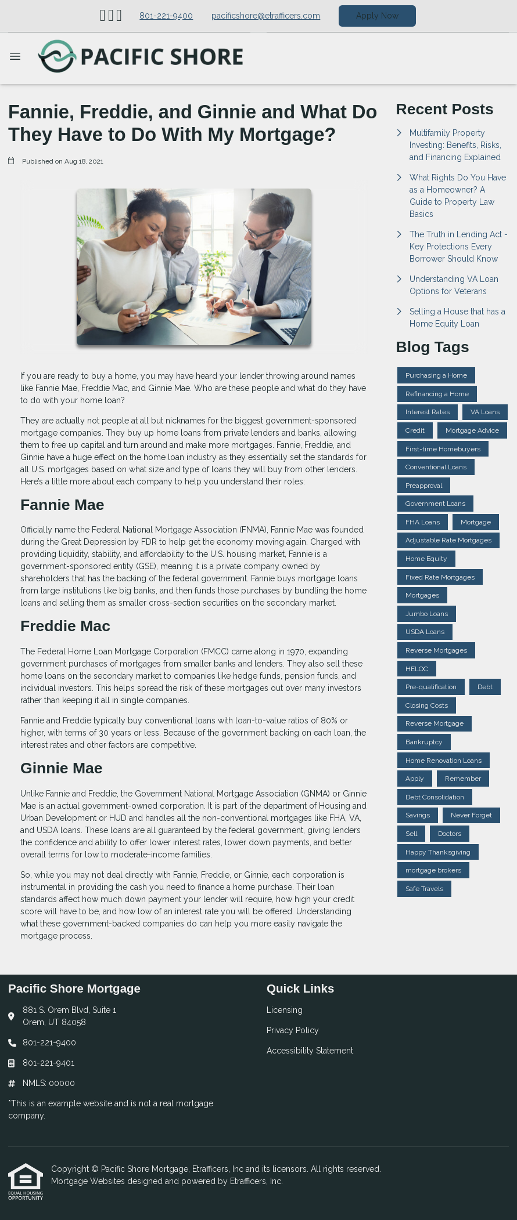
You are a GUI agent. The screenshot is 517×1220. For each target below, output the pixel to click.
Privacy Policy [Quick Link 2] (293, 1030)
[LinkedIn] (103, 16)
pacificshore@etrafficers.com (265, 15)
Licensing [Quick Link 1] (285, 1010)
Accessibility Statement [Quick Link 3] (310, 1050)
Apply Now (377, 15)
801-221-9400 (166, 15)
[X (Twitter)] (111, 16)
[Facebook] (119, 16)
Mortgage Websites (89, 1181)
